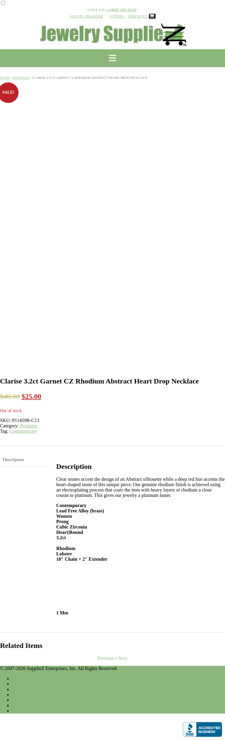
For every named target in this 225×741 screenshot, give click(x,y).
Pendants (20, 77)
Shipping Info (25, 694)
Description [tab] (13, 459)
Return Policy (25, 705)
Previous (105, 658)
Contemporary (23, 431)
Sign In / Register (86, 16)
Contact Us (22, 710)
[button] (112, 58)
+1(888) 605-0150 (121, 10)
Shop (17, 678)
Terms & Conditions (31, 683)
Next (123, 658)
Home (5, 77)
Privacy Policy (26, 689)
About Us (21, 700)
